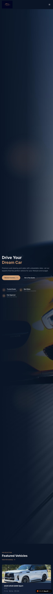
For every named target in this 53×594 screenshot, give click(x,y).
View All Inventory (8, 559)
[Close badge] (50, 591)
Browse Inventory (11, 278)
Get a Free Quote (29, 278)
